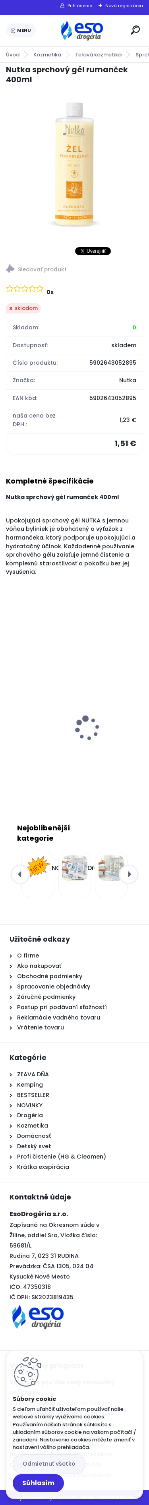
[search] (135, 30)
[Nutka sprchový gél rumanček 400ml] (74, 165)
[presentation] (11, 714)
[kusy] (35, 800)
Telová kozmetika (98, 54)
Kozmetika (47, 54)
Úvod (12, 54)
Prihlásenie (80, 5)
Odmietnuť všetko (49, 1464)
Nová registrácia (124, 5)
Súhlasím (38, 1483)
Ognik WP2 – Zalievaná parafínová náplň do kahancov (74, 749)
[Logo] (82, 30)
